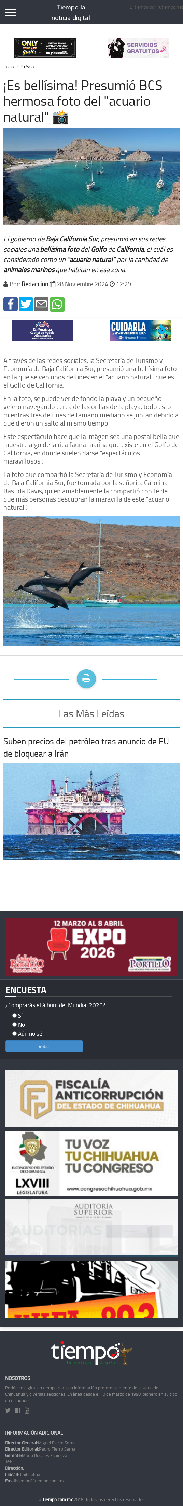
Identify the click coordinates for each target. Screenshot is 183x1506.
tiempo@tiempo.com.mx (35, 1481)
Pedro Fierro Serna (40, 1449)
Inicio (8, 66)
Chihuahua (22, 1474)
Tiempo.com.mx (58, 1499)
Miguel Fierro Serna (40, 1443)
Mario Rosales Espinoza (36, 1455)
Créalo (27, 66)
